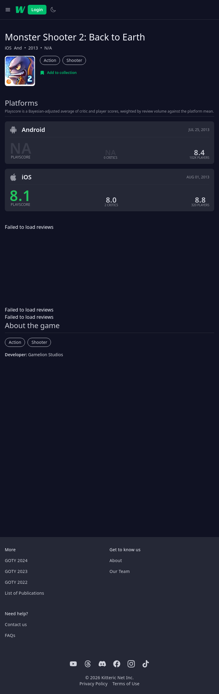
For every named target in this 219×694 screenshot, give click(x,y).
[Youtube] (73, 663)
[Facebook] (116, 663)
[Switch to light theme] (53, 10)
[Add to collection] (58, 72)
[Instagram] (131, 663)
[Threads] (87, 663)
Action (50, 60)
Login (37, 9)
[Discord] (102, 663)
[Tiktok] (145, 663)
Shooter (74, 60)
